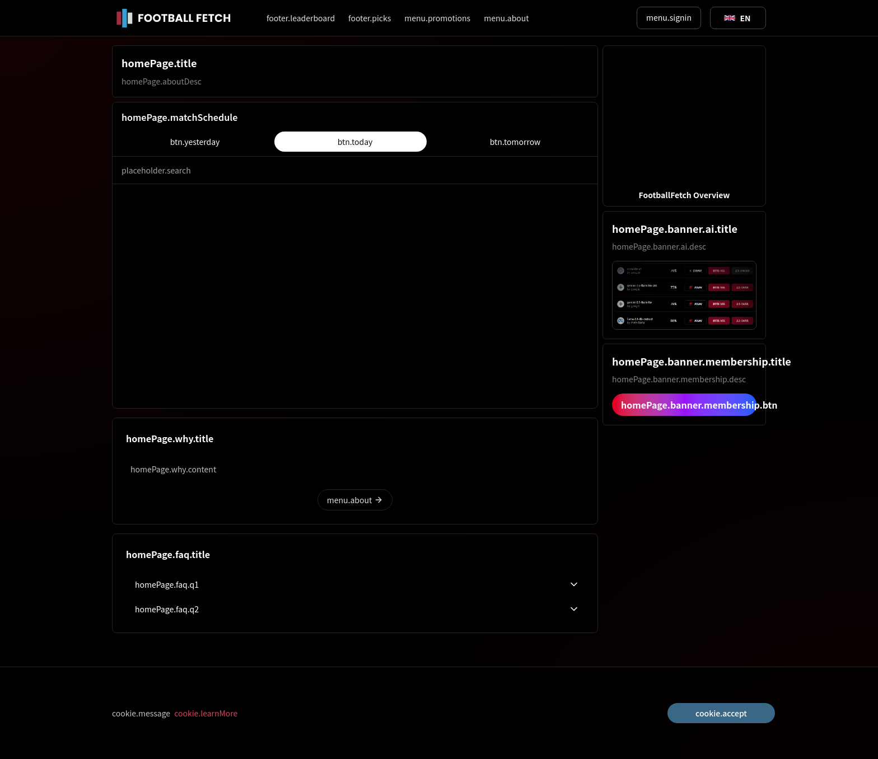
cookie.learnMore (205, 713)
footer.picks (369, 18)
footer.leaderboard (301, 18)
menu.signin (669, 17)
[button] (684, 126)
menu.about (506, 18)
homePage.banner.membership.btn (688, 404)
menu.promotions (437, 18)
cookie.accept (721, 713)
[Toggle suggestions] (737, 18)
